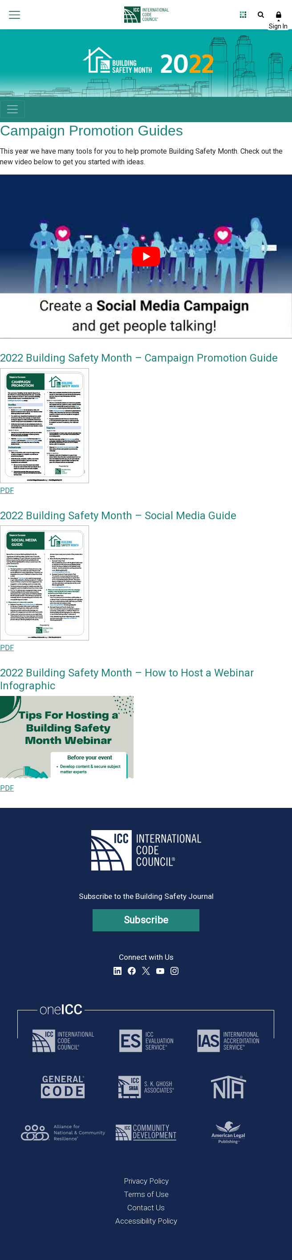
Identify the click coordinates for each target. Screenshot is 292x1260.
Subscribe (146, 920)
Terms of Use (146, 1194)
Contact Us (146, 1207)
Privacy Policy (146, 1181)
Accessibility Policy (146, 1220)
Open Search (261, 14)
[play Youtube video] (146, 256)
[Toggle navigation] (12, 109)
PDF (7, 490)
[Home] (144, 14)
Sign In (279, 14)
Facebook (131, 971)
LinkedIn (117, 971)
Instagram (174, 971)
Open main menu (14, 14)
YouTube (160, 971)
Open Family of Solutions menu (243, 14)
